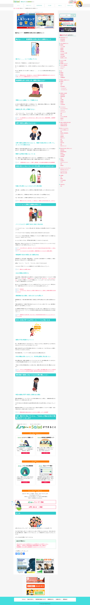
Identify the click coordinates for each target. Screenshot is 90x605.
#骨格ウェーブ (31, 278)
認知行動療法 (62, 94)
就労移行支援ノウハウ (64, 37)
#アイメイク (44, 278)
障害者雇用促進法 (63, 151)
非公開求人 (62, 160)
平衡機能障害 (62, 77)
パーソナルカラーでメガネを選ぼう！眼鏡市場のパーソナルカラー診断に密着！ (36, 250)
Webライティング (63, 145)
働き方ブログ (28, 5)
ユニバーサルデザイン (64, 108)
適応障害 (61, 48)
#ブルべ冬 (24, 278)
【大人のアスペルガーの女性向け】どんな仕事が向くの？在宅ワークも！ (32, 543)
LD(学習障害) (62, 86)
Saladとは (60, 5)
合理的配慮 (62, 156)
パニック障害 (62, 46)
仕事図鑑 (61, 175)
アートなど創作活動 (63, 116)
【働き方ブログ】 (63, 35)
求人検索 (49, 5)
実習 (61, 163)
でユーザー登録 (35, 502)
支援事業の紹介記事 (63, 125)
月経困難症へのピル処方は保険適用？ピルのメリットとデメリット (30, 546)
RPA (61, 131)
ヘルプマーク (62, 110)
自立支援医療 (62, 154)
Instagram (22, 289)
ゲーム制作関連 (63, 180)
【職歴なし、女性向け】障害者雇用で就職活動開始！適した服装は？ (31, 545)
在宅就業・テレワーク (64, 63)
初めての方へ (30, 599)
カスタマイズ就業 (63, 60)
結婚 (61, 113)
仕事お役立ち (62, 184)
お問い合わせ (70, 5)
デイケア (61, 68)
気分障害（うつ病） (63, 57)
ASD (61, 84)
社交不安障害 (62, 56)
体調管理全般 (62, 96)
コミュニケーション (63, 171)
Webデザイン (62, 137)
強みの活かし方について (64, 169)
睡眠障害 (61, 49)
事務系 (61, 178)
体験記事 (61, 72)
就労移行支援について (40, 599)
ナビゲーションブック (64, 162)
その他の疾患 (62, 104)
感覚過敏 (61, 101)
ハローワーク (62, 66)
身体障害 (61, 74)
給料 (61, 139)
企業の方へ (58, 599)
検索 (73, 15)
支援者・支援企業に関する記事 (65, 122)
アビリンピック (63, 111)
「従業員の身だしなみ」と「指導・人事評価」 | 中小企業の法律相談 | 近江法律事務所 (37, 162)
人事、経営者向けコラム (64, 43)
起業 (61, 144)
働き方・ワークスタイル (64, 128)
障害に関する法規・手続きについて (66, 148)
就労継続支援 (62, 40)
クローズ (61, 134)
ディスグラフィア (64, 89)
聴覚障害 (61, 75)
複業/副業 (62, 136)
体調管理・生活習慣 (63, 93)
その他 (61, 181)
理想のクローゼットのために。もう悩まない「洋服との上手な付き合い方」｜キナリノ (37, 200)
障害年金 (61, 153)
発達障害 (61, 81)
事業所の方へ (51, 599)
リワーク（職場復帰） (64, 65)
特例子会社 (62, 142)
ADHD (61, 83)
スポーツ (61, 119)
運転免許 (61, 118)
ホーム (18, 5)
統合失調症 (62, 51)
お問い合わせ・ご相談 (35, 507)
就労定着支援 (62, 39)
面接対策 (61, 165)
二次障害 (61, 99)
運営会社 (65, 599)
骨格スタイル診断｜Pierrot (25, 269)
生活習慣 (61, 102)
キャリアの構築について (64, 129)
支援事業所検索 (39, 5)
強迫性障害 (62, 54)
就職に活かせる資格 (63, 172)
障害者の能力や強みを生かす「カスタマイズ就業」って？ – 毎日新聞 (34, 412)
